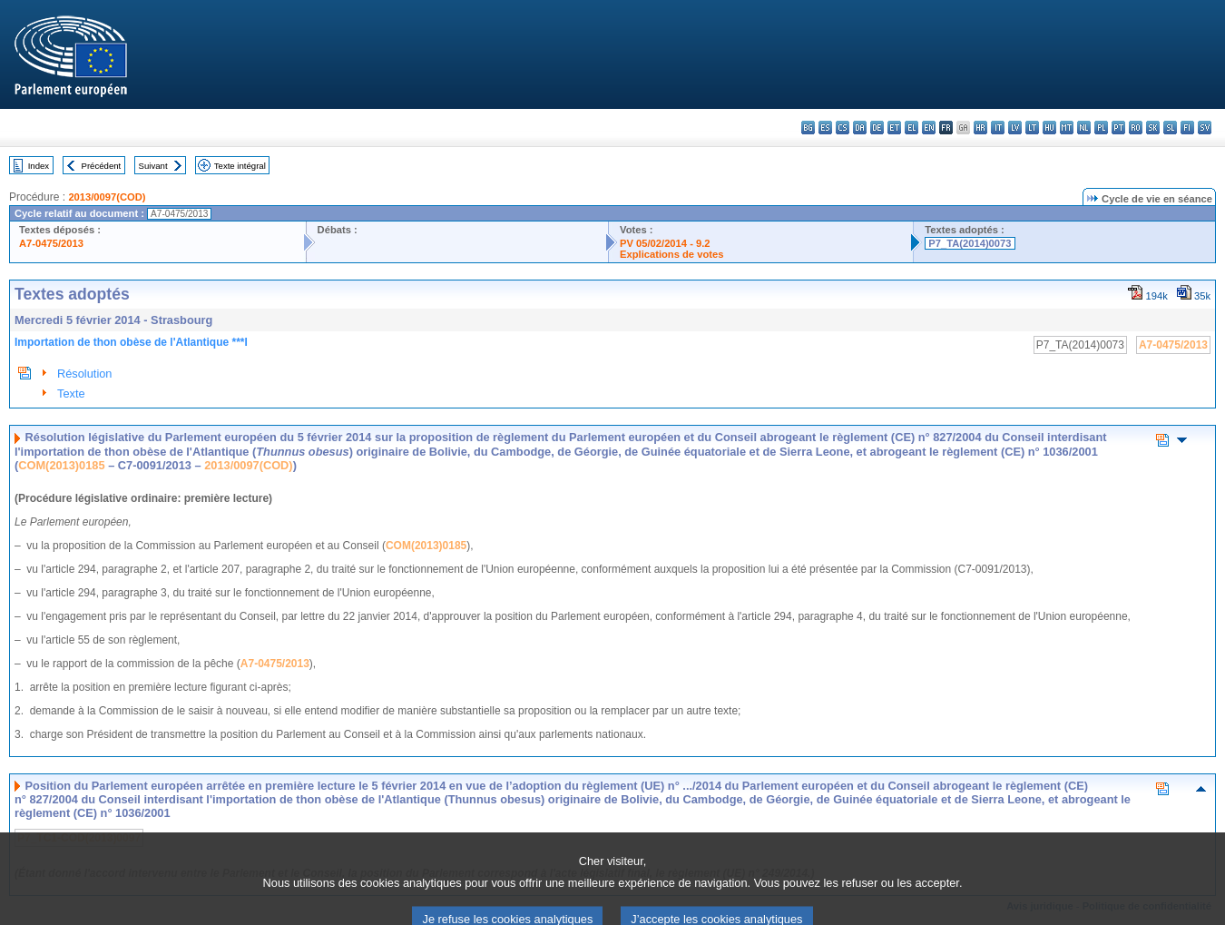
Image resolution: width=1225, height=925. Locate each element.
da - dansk (860, 127)
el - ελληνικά (911, 127)
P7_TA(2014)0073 (969, 243)
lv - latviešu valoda (1015, 127)
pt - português (1118, 127)
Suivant (153, 166)
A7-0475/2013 (51, 243)
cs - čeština (842, 127)
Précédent (102, 166)
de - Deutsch (877, 127)
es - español (825, 127)
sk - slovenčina (1153, 127)
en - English (929, 127)
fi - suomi (1187, 127)
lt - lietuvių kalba (1032, 127)
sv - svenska (1204, 127)
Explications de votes (671, 254)
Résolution (84, 373)
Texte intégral (240, 166)
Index (38, 166)
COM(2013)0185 (61, 465)
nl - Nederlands (1084, 127)
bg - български (808, 127)
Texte (71, 393)
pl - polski (1101, 127)
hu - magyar (1049, 127)
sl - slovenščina (1170, 127)
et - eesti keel (894, 127)
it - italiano (997, 127)
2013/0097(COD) (106, 197)
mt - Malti (1066, 127)
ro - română (1135, 127)
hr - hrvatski (980, 127)
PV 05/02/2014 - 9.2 (665, 243)
